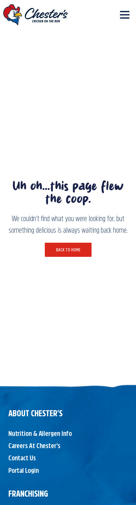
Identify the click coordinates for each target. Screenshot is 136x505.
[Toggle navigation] (125, 15)
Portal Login (23, 470)
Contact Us (22, 457)
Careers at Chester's (34, 445)
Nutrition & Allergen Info (40, 433)
